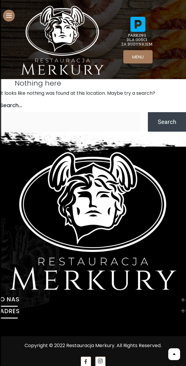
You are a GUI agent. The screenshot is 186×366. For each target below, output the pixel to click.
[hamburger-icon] (9, 16)
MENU (138, 57)
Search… (11, 105)
